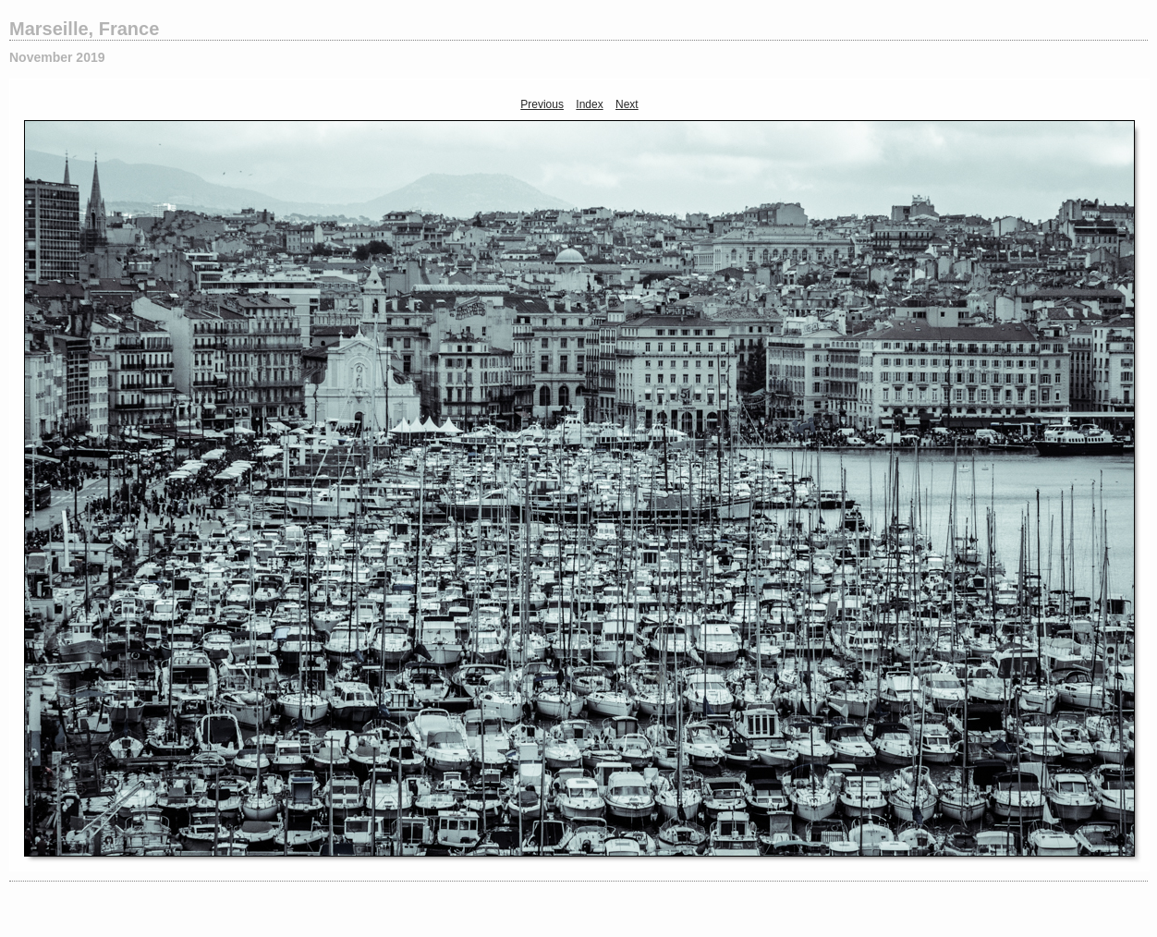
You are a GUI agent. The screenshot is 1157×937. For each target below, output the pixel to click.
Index (589, 104)
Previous (542, 104)
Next (627, 104)
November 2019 (57, 57)
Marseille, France (84, 28)
